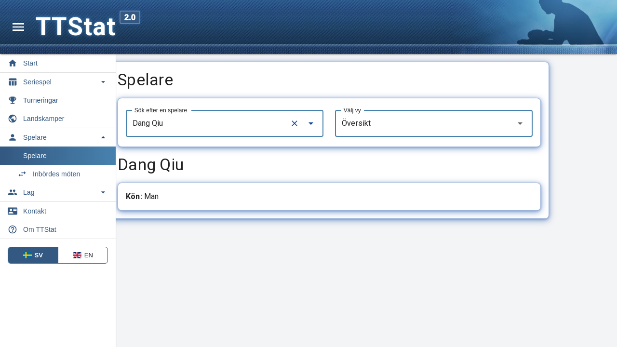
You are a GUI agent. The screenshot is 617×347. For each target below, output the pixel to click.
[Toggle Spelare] (58, 137)
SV (33, 255)
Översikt (393, 123)
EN (83, 255)
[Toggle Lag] (58, 192)
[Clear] (331, 123)
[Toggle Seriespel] (58, 82)
